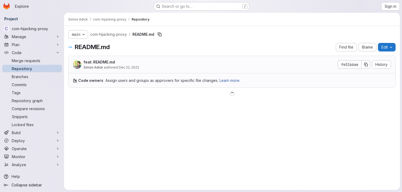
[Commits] (32, 84)
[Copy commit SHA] (366, 64)
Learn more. (229, 80)
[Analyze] (32, 164)
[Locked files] (32, 124)
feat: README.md (99, 62)
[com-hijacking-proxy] (32, 28)
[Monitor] (32, 156)
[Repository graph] (32, 100)
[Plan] (32, 44)
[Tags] (32, 92)
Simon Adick (93, 67)
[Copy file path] (159, 34)
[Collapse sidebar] (32, 185)
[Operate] (32, 148)
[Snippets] (32, 116)
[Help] (32, 176)
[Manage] (32, 36)
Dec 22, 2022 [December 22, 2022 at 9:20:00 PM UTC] (129, 67)
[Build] (32, 132)
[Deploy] (32, 140)
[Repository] (32, 68)
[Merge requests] (32, 60)
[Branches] (32, 76)
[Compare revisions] (32, 108)
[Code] (32, 52)
